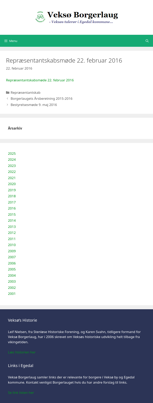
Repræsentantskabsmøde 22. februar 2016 (40, 80)
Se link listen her (21, 392)
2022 (12, 171)
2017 (12, 202)
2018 (12, 196)
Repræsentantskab (25, 92)
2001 (12, 293)
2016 (12, 208)
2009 (12, 251)
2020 (12, 184)
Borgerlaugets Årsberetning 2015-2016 (41, 98)
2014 (12, 220)
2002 (12, 287)
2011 (12, 238)
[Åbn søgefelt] (147, 41)
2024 (12, 159)
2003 (12, 281)
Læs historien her (22, 352)
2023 (12, 165)
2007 (12, 257)
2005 (12, 269)
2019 (12, 190)
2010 (12, 244)
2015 (12, 214)
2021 (12, 178)
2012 (12, 232)
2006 (12, 263)
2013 (12, 226)
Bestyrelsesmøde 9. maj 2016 (34, 104)
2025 (12, 153)
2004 (12, 275)
